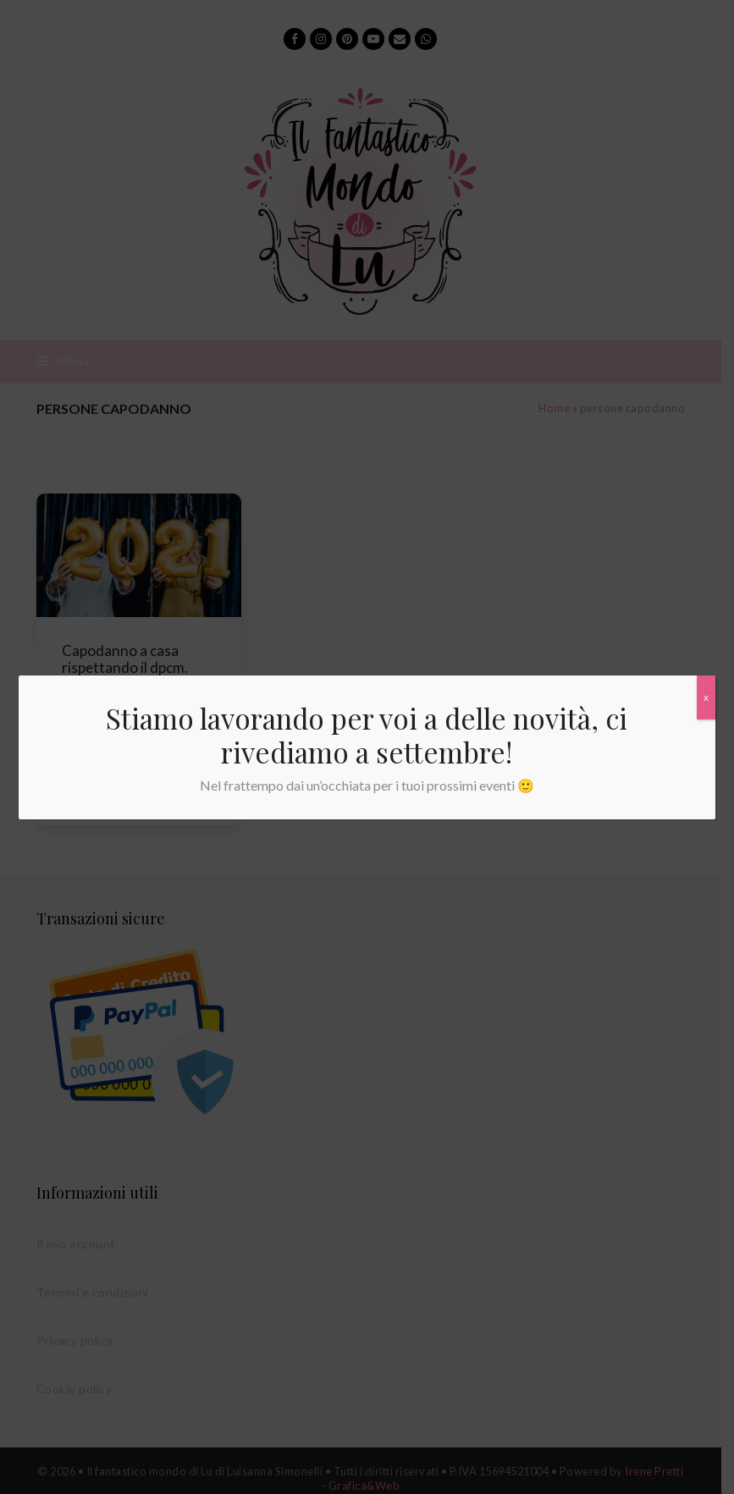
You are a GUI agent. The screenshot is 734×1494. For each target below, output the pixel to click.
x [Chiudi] (706, 697)
